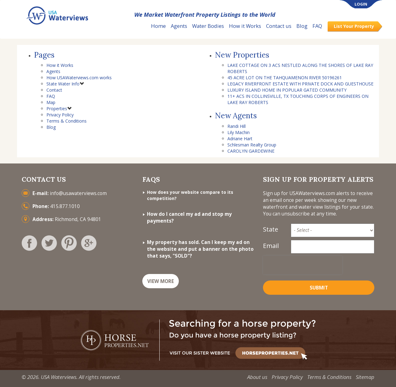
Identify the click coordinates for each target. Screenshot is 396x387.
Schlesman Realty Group (251, 145)
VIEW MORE (160, 281)
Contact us (278, 25)
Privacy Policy (60, 115)
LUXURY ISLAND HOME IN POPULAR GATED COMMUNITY (286, 90)
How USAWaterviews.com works (79, 77)
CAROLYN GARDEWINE (250, 151)
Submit (319, 288)
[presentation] (302, 265)
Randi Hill (236, 126)
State (270, 229)
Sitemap (365, 376)
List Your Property (354, 26)
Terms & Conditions (66, 121)
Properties (56, 108)
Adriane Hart (239, 138)
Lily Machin (238, 132)
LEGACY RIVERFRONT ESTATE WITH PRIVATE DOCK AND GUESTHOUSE (300, 84)
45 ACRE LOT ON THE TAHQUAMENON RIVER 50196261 (284, 77)
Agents (179, 25)
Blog (302, 25)
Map (50, 102)
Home (158, 25)
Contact (54, 90)
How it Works (245, 25)
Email (271, 245)
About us (257, 376)
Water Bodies (208, 25)
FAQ (317, 25)
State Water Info (63, 84)
